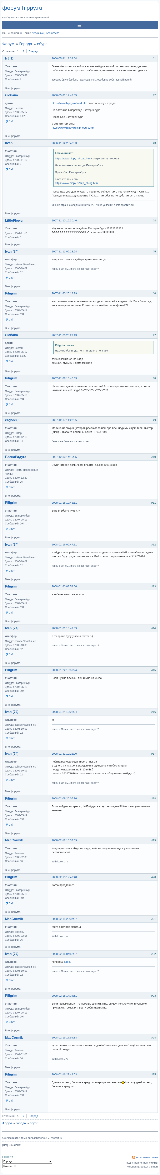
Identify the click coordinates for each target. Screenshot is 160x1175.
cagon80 (12, 420)
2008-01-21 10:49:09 (64, 628)
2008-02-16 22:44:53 (64, 1074)
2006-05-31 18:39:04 (64, 58)
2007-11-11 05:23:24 (64, 251)
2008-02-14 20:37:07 (64, 918)
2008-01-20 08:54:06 (64, 586)
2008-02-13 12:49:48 (64, 877)
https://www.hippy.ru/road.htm (69, 103)
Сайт (12, 121)
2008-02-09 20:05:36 (64, 798)
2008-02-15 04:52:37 (64, 953)
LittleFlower (14, 220)
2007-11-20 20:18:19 (64, 293)
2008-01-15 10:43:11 (64, 502)
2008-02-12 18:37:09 (64, 840)
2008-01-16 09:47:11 (64, 544)
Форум (8, 44)
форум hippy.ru (22, 8)
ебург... (43, 44)
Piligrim (11, 293)
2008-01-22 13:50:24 (64, 670)
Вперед (33, 51)
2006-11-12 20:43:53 (64, 143)
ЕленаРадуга (15, 457)
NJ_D (9, 58)
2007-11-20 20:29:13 (64, 335)
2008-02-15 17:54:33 (64, 1037)
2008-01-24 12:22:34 (64, 711)
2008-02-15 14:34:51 (64, 995)
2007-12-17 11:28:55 (64, 420)
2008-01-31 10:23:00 (64, 753)
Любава (11, 95)
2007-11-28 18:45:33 (64, 378)
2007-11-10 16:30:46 (64, 220)
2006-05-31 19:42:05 (64, 95)
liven (8, 143)
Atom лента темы (147, 1157)
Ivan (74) (12, 251)
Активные (37, 33)
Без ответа (52, 33)
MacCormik (14, 840)
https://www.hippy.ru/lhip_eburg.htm (73, 127)
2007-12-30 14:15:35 (64, 456)
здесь (67, 961)
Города (25, 44)
